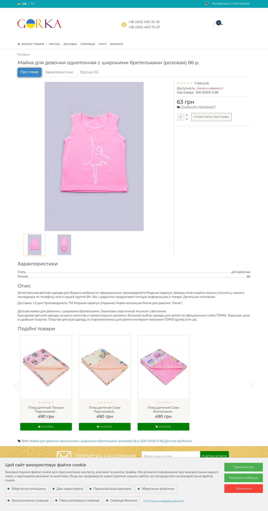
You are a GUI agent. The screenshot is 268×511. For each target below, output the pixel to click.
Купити (46, 426)
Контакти (116, 44)
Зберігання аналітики (158, 489)
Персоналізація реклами (112, 489)
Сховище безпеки (123, 500)
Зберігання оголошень (29, 489)
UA (24, 4)
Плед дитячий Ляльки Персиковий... (46, 410)
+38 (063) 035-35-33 (144, 22)
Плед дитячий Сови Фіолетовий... (163, 410)
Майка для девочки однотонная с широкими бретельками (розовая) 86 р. (84, 438)
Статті (102, 44)
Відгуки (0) (89, 72)
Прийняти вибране (243, 478)
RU (33, 4)
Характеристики (59, 72)
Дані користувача (70, 489)
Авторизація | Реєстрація (230, 3)
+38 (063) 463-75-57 (144, 27)
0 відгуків (201, 83)
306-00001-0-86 (152, 438)
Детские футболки (178, 438)
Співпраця (87, 44)
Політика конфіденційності (164, 501)
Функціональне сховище (30, 500)
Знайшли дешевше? (198, 107)
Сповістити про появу (211, 117)
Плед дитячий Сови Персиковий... (105, 410)
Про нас (54, 44)
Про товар (30, 72)
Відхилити (243, 488)
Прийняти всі (243, 467)
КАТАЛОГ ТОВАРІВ (32, 44)
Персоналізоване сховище (79, 500)
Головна (23, 54)
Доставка (70, 44)
